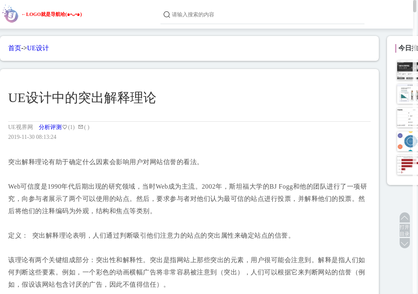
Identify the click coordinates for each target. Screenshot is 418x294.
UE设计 (38, 48)
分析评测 (50, 127)
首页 (14, 48)
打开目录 (404, 230)
